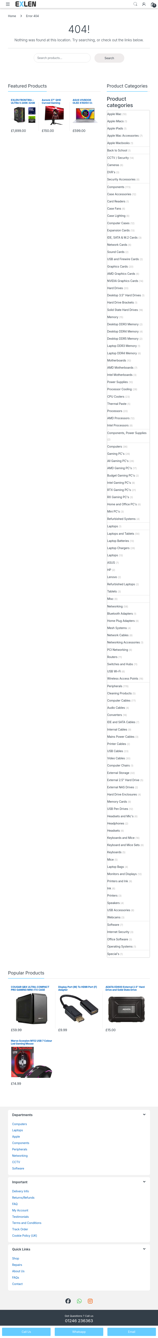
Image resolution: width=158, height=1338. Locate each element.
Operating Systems (119, 946)
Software (113, 924)
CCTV (16, 1162)
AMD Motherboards (120, 367)
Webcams (114, 917)
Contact (17, 1284)
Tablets (112, 591)
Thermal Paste (116, 403)
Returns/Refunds (23, 1197)
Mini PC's (113, 511)
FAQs (15, 1277)
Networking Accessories (123, 642)
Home (12, 16)
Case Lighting (116, 215)
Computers (114, 446)
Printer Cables (116, 744)
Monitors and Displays (122, 874)
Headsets (113, 830)
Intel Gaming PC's (119, 482)
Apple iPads (115, 128)
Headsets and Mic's (120, 816)
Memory (112, 317)
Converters (114, 715)
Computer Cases (118, 223)
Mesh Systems (117, 628)
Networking (115, 606)
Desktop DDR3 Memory (123, 324)
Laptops (112, 526)
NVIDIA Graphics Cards (122, 281)
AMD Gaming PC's (119, 468)
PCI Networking (117, 649)
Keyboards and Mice (121, 837)
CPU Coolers (115, 396)
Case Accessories (119, 194)
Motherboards (116, 360)
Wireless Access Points (122, 678)
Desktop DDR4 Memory (123, 331)
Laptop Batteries (118, 541)
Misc (110, 598)
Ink (109, 888)
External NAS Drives (120, 787)
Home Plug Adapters (121, 620)
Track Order (20, 1229)
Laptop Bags (115, 866)
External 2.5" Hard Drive (123, 780)
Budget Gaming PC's (121, 475)
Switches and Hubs (120, 664)
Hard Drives (115, 288)
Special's (113, 954)
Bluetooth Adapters (120, 613)
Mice (110, 859)
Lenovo (112, 577)
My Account (20, 1210)
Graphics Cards (117, 266)
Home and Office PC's (122, 504)
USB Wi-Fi (114, 671)
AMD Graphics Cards (121, 273)
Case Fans (114, 208)
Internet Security (118, 932)
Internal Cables (117, 729)
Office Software (117, 939)
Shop (15, 1258)
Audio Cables (116, 707)
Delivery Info (20, 1191)
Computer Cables (118, 700)
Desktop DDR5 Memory (122, 338)
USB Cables (115, 751)
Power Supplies (117, 382)
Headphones (115, 823)
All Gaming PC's (118, 461)
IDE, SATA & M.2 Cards (122, 237)
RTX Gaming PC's (119, 490)
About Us (18, 1271)
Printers (112, 895)
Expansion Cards (118, 230)
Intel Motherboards (119, 374)
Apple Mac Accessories (123, 135)
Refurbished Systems (121, 519)
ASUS (111, 562)
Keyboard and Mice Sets (123, 845)
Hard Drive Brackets (120, 302)
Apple (16, 1136)
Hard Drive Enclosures (122, 794)
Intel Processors (118, 425)
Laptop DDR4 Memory (122, 353)
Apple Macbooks (118, 143)
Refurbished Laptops (121, 584)
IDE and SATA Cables (121, 722)
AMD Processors (118, 418)
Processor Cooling (119, 389)
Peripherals (114, 686)
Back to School (117, 150)
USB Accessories (118, 910)
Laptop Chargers (118, 548)
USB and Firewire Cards (123, 259)
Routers (112, 657)
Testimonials (20, 1216)
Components (115, 187)
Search (135, 4)
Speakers (113, 903)
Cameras (113, 165)
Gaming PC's (115, 453)
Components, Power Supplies (126, 433)
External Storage (118, 773)
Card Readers (116, 201)
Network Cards (117, 244)
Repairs (17, 1264)
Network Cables (118, 635)
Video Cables (116, 758)
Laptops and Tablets (120, 533)
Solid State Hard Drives (122, 310)
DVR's (111, 172)
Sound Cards (115, 252)
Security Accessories (121, 179)
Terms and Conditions (26, 1223)
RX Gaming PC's (118, 497)
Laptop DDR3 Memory (122, 345)
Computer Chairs (118, 765)
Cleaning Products (119, 693)
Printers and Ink (117, 881)
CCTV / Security (118, 157)
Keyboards (114, 852)
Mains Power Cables (120, 736)
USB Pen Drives (117, 808)
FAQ (14, 1204)
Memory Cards (117, 801)
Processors (114, 411)
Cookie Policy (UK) (24, 1235)
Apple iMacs (115, 121)
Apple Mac (114, 114)
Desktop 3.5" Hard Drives (124, 295)
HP (109, 569)
